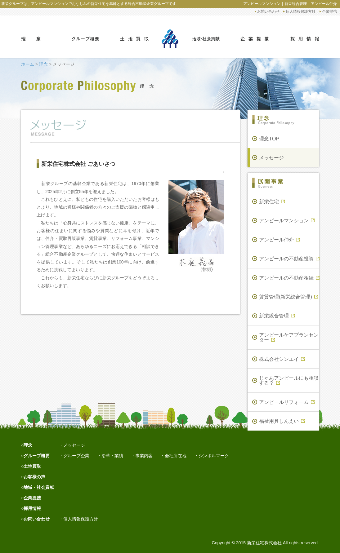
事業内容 (144, 455)
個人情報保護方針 (300, 11)
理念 (43, 64)
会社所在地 (175, 455)
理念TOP (269, 138)
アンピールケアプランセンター (289, 337)
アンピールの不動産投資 (289, 258)
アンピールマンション (261, 4)
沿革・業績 (112, 455)
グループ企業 (76, 455)
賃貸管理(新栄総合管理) (288, 296)
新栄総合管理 (295, 4)
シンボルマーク (214, 455)
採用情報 (32, 508)
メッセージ (271, 157)
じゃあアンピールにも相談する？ (289, 380)
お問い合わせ (268, 11)
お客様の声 (34, 477)
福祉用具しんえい (282, 421)
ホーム (27, 64)
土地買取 (32, 466)
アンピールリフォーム (287, 402)
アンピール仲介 (324, 4)
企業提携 (329, 11)
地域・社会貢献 (39, 487)
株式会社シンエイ (282, 359)
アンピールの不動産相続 (289, 278)
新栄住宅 (272, 201)
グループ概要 (37, 455)
